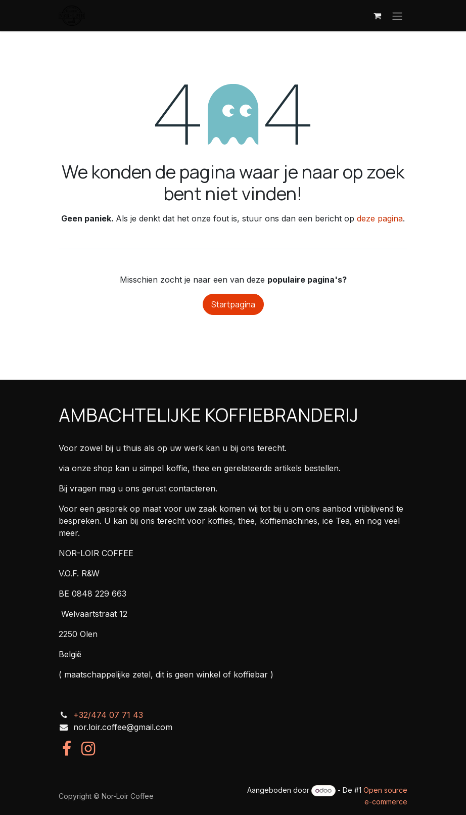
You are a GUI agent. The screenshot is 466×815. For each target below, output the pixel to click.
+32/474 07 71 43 (108, 715)
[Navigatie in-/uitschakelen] (397, 15)
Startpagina (233, 304)
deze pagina (380, 218)
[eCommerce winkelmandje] (377, 16)
